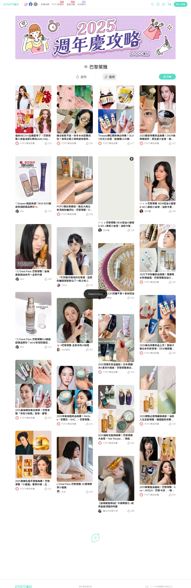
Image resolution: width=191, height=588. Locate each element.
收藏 (167, 76)
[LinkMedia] (33, 109)
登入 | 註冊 (180, 4)
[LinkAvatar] (17, 143)
